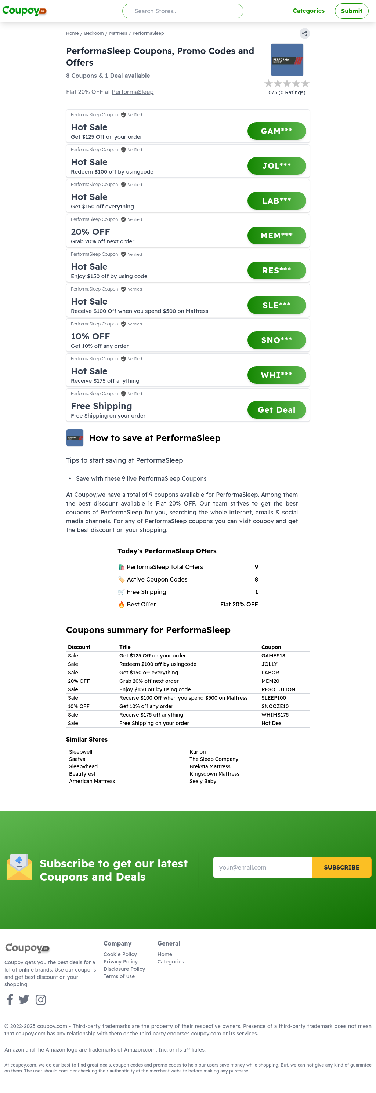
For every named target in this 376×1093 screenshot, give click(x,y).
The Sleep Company (214, 759)
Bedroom (94, 33)
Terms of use (119, 976)
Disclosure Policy (124, 969)
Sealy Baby (202, 781)
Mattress (118, 33)
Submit (351, 11)
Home (72, 33)
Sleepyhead (83, 766)
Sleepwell (80, 751)
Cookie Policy (120, 954)
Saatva (77, 759)
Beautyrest (82, 773)
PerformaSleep (132, 91)
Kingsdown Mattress (214, 773)
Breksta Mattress (210, 766)
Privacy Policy (121, 961)
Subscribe (341, 867)
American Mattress (92, 781)
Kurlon (197, 751)
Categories (309, 10)
